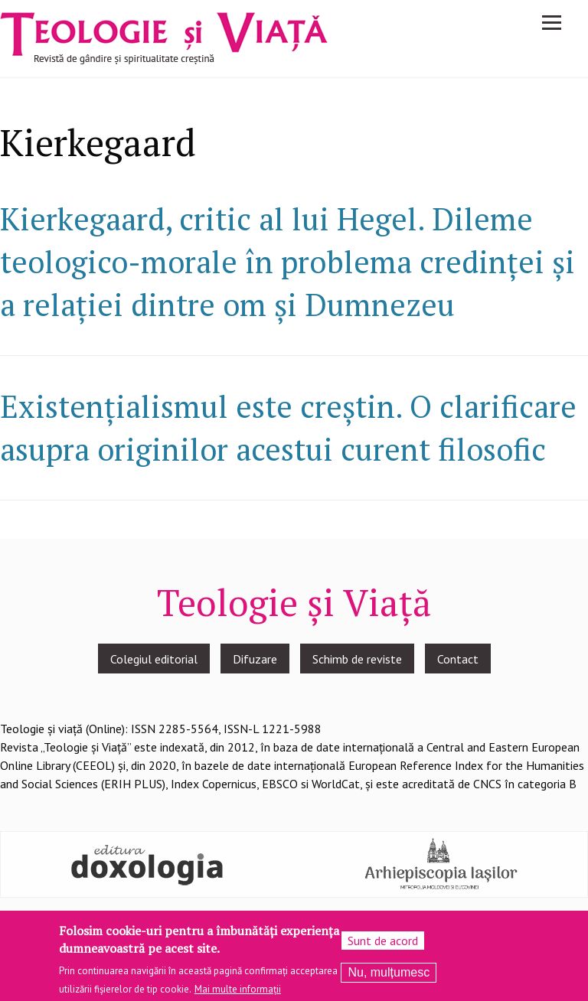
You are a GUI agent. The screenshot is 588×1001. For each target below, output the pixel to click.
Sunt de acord (383, 945)
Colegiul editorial (154, 659)
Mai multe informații (237, 994)
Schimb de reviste (357, 659)
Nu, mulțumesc (389, 976)
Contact (458, 659)
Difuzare (255, 659)
